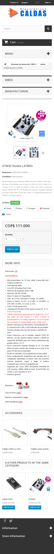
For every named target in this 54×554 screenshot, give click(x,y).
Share (19, 208)
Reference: (7, 172)
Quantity (9, 234)
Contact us (14, 2)
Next (43, 152)
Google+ (31, 208)
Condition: (7, 177)
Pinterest (44, 208)
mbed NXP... (8, 499)
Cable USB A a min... (12, 449)
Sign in (47, 2)
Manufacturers (16, 91)
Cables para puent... (40, 449)
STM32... (33, 499)
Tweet (7, 208)
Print (8, 214)
